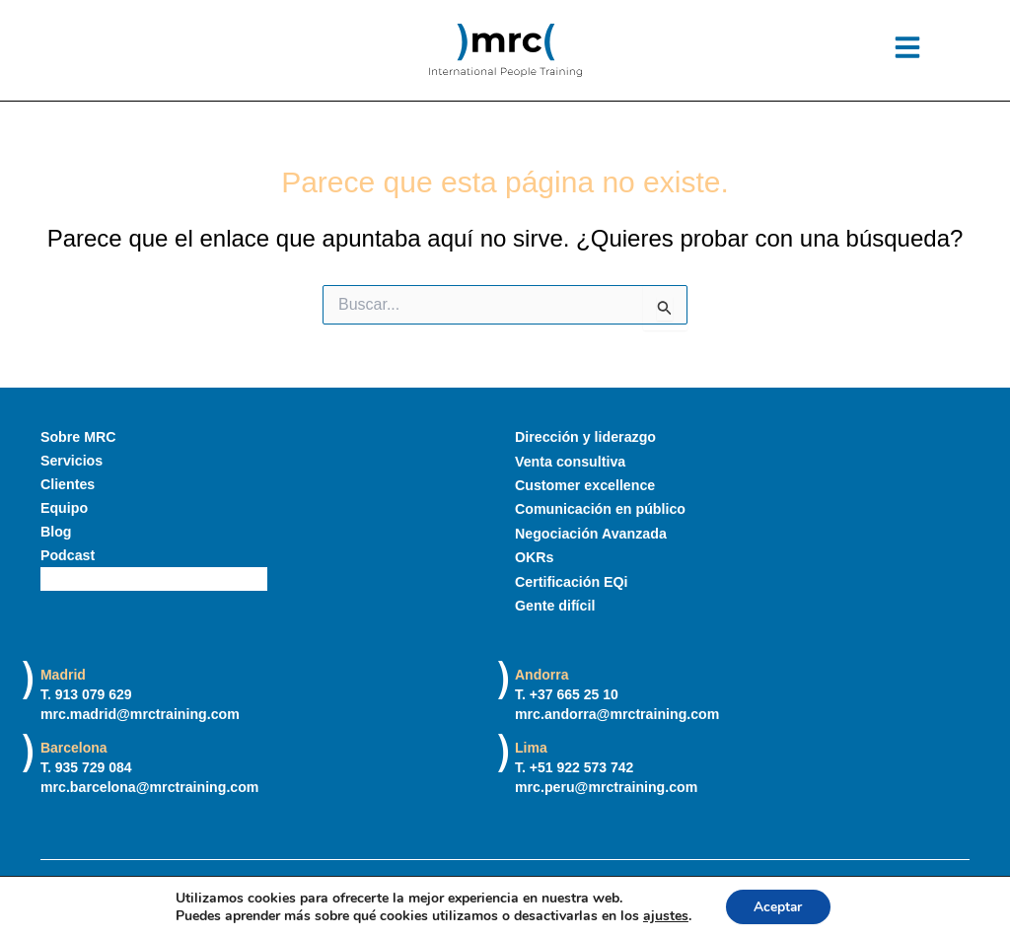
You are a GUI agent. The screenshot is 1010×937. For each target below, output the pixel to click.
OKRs (534, 555)
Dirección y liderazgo (584, 437)
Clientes (67, 484)
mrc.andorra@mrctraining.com (616, 714)
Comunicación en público (599, 508)
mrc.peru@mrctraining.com (605, 787)
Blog (55, 532)
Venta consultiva (569, 460)
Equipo (63, 508)
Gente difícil (554, 603)
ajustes (663, 915)
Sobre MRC (77, 437)
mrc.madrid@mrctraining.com (139, 714)
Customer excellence (584, 484)
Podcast (67, 555)
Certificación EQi (570, 579)
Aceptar (778, 906)
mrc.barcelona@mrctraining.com (148, 787)
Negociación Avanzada (589, 532)
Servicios (71, 460)
